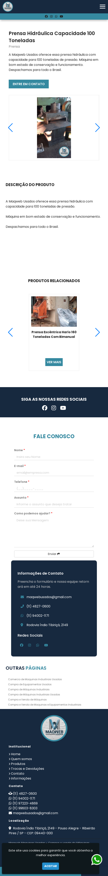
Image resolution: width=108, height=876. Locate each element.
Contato (17, 773)
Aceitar (50, 866)
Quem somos (21, 759)
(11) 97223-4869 (25, 803)
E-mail (20, 466)
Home (15, 754)
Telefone (21, 482)
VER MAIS (54, 362)
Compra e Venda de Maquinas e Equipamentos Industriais (44, 704)
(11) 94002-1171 (37, 615)
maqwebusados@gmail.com (49, 597)
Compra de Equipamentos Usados (30, 684)
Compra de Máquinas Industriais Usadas (34, 694)
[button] (102, 7)
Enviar (54, 554)
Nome (19, 450)
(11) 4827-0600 (38, 606)
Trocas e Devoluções (27, 768)
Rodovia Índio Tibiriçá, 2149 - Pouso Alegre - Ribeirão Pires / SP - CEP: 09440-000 (52, 830)
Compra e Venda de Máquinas (27, 699)
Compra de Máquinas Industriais (29, 689)
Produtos (18, 763)
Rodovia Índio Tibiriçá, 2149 (47, 625)
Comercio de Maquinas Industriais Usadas (35, 679)
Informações (21, 778)
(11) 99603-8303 (25, 808)
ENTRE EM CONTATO (29, 84)
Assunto (21, 498)
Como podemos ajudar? (33, 513)
